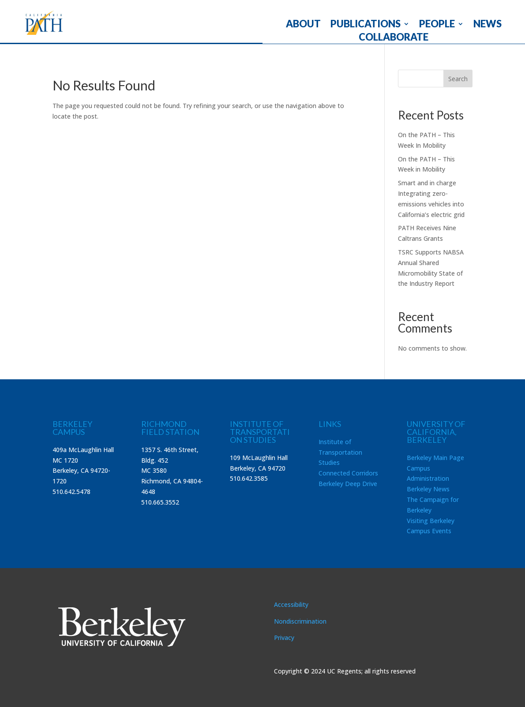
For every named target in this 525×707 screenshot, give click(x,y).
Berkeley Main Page (435, 457)
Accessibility (291, 604)
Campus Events (429, 531)
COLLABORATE (393, 38)
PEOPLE (437, 25)
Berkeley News (428, 489)
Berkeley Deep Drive (348, 483)
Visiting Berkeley (430, 520)
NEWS (487, 25)
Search (458, 79)
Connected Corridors (348, 473)
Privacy (284, 637)
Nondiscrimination (300, 621)
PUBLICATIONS (365, 25)
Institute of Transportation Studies (340, 452)
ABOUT (303, 25)
